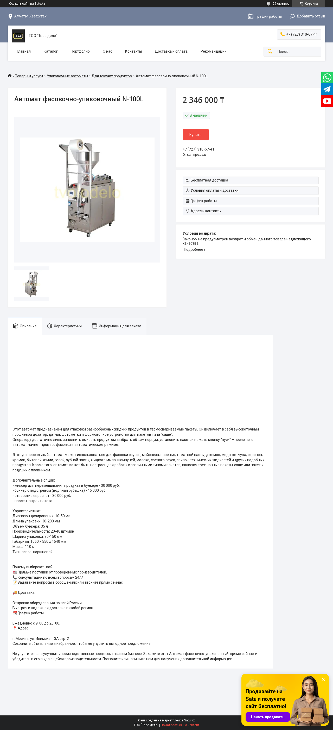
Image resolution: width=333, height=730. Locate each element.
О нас (107, 51)
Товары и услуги (29, 76)
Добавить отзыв (311, 16)
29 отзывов (281, 3)
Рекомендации (214, 51)
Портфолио (80, 51)
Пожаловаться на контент (180, 725)
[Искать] (270, 52)
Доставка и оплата (171, 51)
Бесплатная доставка (209, 180)
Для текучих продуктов (112, 76)
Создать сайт (19, 3)
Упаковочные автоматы (67, 76)
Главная (24, 51)
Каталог (51, 51)
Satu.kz (189, 720)
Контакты (133, 51)
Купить (195, 135)
